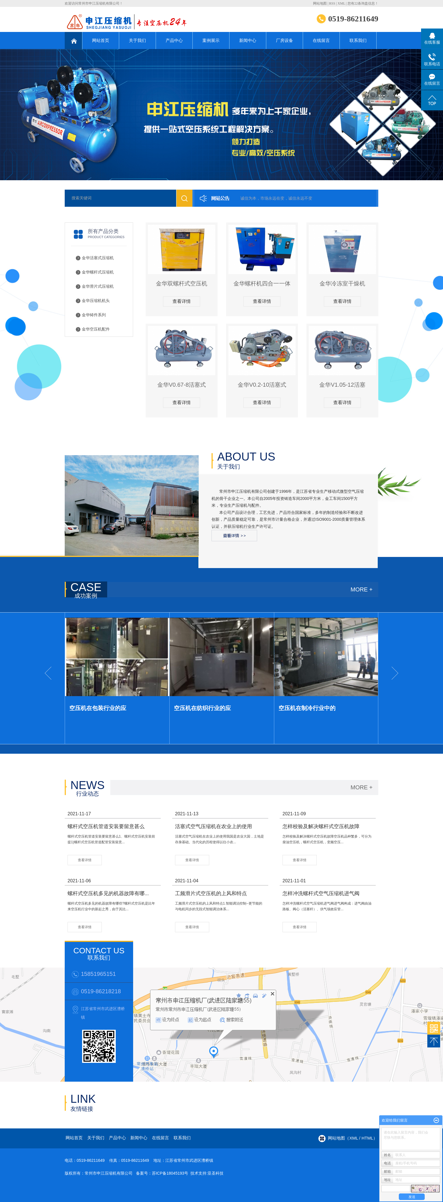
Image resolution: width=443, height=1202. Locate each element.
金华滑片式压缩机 (98, 286)
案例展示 (211, 40)
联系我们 (358, 40)
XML (341, 3)
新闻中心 (247, 40)
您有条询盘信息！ (363, 3)
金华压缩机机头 (96, 301)
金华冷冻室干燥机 (342, 283)
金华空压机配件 (96, 329)
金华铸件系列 (94, 315)
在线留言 (321, 40)
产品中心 (174, 40)
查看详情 (181, 301)
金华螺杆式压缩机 (98, 272)
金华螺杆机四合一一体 (261, 283)
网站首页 (100, 40)
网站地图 (320, 3)
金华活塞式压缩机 (98, 258)
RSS (332, 3)
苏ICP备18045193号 (170, 1173)
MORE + (362, 589)
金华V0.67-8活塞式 (181, 385)
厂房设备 (284, 40)
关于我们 (137, 40)
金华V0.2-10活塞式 (262, 385)
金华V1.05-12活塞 (342, 385)
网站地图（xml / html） (352, 1138)
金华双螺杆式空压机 (181, 283)
